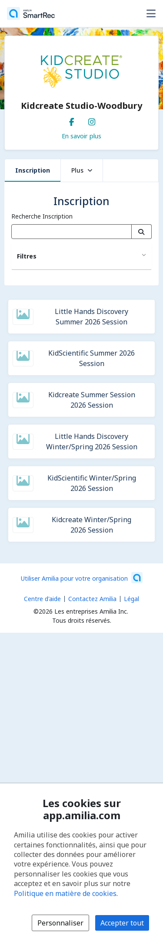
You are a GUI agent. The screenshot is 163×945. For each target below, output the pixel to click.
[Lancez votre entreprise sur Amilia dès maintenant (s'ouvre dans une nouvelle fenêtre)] (82, 577)
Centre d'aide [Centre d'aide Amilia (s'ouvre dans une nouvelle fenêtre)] (42, 599)
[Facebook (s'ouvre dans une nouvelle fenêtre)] (72, 120)
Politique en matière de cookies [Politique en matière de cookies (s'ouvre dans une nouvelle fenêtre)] (65, 893)
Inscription (32, 170)
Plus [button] (81, 170)
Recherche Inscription (42, 216)
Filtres (27, 256)
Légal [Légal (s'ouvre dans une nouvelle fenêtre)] (131, 599)
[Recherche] (141, 231)
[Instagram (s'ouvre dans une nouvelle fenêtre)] (92, 120)
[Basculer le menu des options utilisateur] (151, 13)
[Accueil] (31, 13)
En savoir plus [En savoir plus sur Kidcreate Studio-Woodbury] (81, 135)
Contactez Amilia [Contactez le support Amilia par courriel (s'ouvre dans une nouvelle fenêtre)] (92, 599)
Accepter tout (122, 923)
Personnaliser (60, 923)
